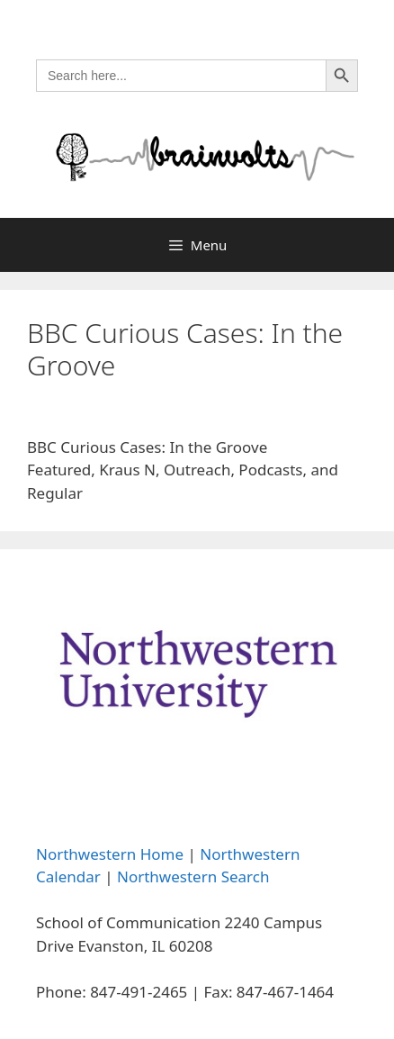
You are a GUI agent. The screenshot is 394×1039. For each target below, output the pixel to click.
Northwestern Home (110, 854)
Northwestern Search (193, 876)
